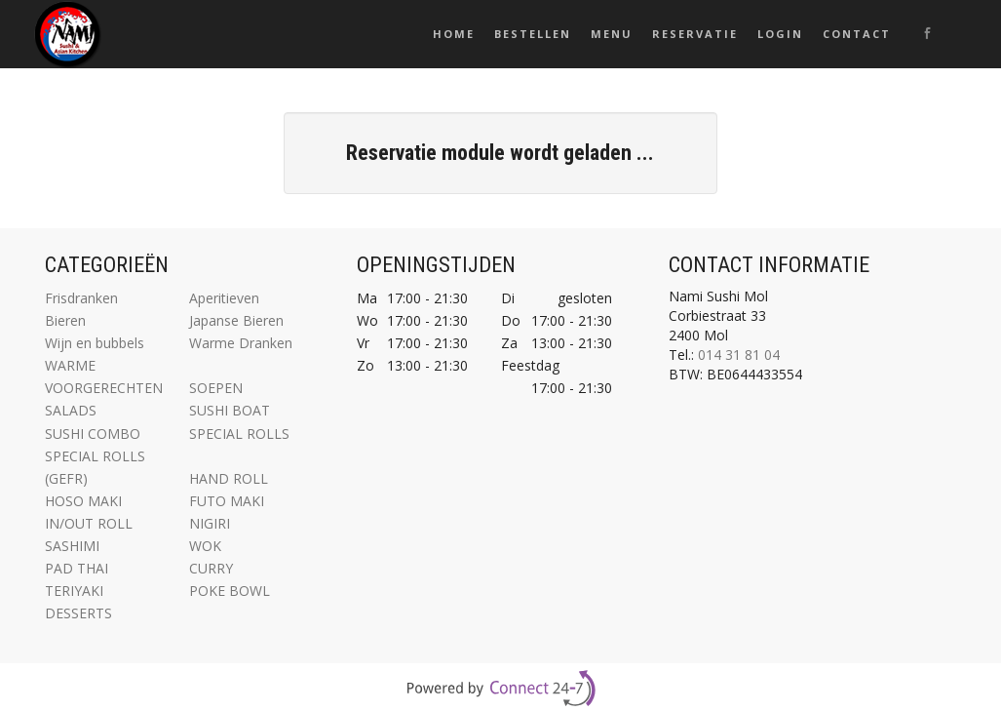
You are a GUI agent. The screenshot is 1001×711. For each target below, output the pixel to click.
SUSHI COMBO (92, 433)
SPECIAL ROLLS (239, 433)
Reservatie (695, 33)
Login (780, 33)
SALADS (70, 410)
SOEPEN (216, 387)
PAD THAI (76, 568)
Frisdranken (81, 298)
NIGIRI (209, 523)
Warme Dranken (240, 343)
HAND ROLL (228, 478)
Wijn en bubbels (94, 343)
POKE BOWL (229, 590)
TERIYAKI (74, 590)
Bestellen (532, 33)
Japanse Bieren (236, 320)
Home (454, 33)
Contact (857, 33)
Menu (612, 33)
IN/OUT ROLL (89, 523)
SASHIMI (72, 545)
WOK (205, 545)
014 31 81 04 (739, 354)
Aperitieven (224, 298)
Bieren (65, 320)
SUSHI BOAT (229, 410)
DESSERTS (78, 613)
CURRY (211, 568)
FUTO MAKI (226, 501)
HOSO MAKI (83, 501)
